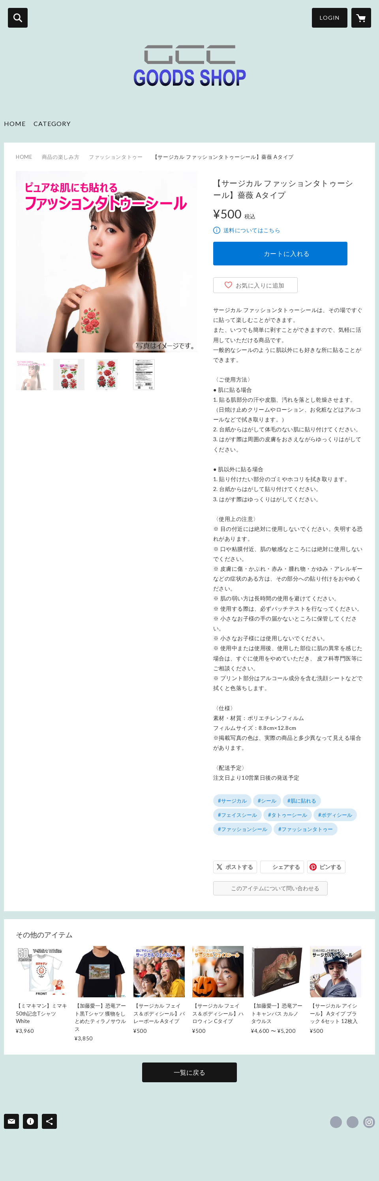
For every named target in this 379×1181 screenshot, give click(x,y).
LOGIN (330, 17)
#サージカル (232, 800)
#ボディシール (335, 815)
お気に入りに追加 (260, 285)
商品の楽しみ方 (61, 157)
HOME (15, 123)
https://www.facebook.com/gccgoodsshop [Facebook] (336, 1122)
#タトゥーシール (287, 815)
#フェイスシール (237, 815)
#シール (267, 800)
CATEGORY (52, 123)
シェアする (286, 866)
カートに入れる (287, 253)
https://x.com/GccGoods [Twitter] (352, 1122)
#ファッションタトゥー (305, 829)
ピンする (330, 866)
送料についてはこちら (251, 230)
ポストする (239, 866)
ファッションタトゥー (116, 157)
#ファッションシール (242, 829)
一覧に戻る (189, 1072)
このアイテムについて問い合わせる (275, 888)
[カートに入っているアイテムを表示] (361, 18)
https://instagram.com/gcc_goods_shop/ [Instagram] (369, 1122)
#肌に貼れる (301, 800)
